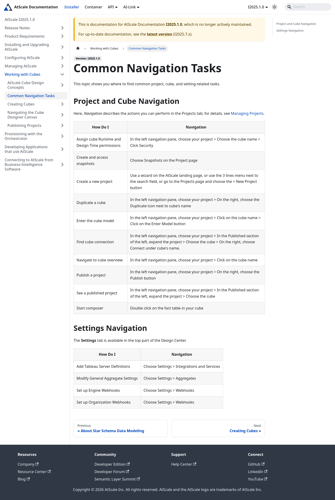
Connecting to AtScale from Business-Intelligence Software (29, 164)
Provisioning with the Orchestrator (23, 136)
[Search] (308, 7)
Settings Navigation (290, 30)
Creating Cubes (21, 104)
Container (93, 7)
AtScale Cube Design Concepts (25, 85)
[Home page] (78, 48)
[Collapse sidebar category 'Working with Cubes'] (62, 74)
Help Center (183, 464)
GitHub (256, 464)
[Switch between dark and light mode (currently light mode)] (274, 7)
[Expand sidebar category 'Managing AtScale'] (62, 66)
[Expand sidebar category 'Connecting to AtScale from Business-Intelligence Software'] (62, 164)
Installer (71, 7)
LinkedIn (257, 471)
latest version (159, 34)
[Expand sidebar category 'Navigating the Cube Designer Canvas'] (62, 115)
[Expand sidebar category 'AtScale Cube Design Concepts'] (62, 85)
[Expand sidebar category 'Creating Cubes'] (62, 104)
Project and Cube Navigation (296, 24)
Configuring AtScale (22, 57)
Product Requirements (25, 36)
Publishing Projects (24, 125)
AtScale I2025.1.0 (20, 19)
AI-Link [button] (129, 7)
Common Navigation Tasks (31, 95)
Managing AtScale (21, 66)
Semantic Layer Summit (117, 479)
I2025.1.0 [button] (256, 7)
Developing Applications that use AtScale (26, 149)
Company (28, 464)
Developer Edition (112, 464)
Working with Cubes (22, 74)
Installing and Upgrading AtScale (27, 47)
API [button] (111, 7)
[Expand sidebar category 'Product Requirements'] (62, 36)
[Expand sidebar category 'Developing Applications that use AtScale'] (62, 149)
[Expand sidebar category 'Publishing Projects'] (62, 125)
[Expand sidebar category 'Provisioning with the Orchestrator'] (62, 136)
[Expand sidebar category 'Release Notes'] (62, 28)
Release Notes (17, 27)
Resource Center (34, 471)
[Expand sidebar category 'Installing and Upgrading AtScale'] (62, 47)
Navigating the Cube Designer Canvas (25, 115)
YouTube (257, 479)
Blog (24, 479)
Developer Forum (111, 471)
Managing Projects (247, 113)
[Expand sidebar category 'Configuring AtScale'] (62, 57)
